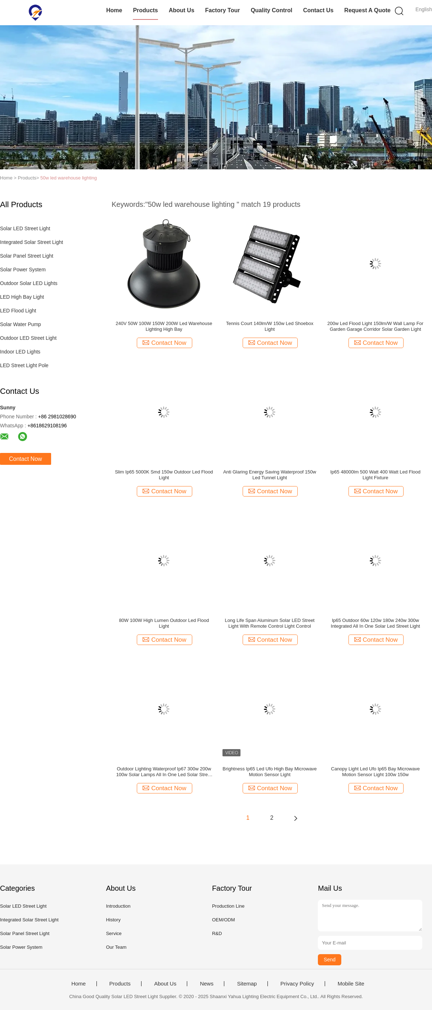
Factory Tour (222, 10)
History (113, 919)
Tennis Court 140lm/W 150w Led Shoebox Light (270, 326)
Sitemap (247, 983)
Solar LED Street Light (25, 228)
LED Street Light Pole (24, 365)
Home (114, 10)
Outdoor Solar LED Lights (29, 283)
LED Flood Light (18, 310)
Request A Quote (367, 10)
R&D (217, 933)
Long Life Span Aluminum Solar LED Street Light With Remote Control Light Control (269, 623)
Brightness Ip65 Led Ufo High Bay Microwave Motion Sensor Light (269, 771)
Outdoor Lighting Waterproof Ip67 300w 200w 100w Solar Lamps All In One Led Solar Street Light (164, 772)
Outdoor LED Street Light (28, 338)
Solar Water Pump (20, 324)
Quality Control (271, 10)
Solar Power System (23, 269)
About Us (181, 10)
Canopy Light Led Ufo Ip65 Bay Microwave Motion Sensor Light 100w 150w (375, 771)
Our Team (116, 947)
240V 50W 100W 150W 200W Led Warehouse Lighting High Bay (164, 326)
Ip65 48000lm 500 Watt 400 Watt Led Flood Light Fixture (375, 474)
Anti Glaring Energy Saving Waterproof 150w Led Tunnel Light (269, 474)
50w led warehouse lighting (68, 178)
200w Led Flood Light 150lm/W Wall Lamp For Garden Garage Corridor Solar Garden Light (375, 326)
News (206, 983)
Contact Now (25, 459)
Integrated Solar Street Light (31, 242)
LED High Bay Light (22, 297)
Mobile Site (351, 983)
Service (113, 933)
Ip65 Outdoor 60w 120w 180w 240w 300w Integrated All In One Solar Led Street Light (375, 623)
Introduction (118, 906)
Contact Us (318, 10)
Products (145, 10)
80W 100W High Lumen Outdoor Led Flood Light (164, 623)
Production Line (228, 906)
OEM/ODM (223, 919)
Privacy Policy (297, 983)
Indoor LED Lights (20, 352)
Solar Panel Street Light (26, 256)
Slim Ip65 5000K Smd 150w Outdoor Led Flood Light (164, 474)
